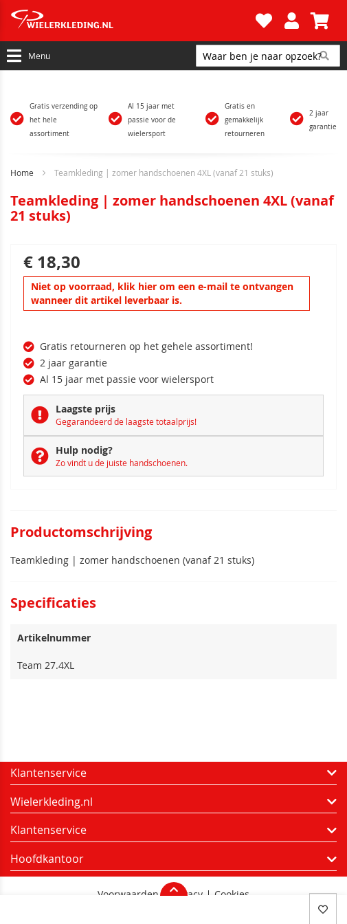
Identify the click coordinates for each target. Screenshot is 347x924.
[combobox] (268, 56)
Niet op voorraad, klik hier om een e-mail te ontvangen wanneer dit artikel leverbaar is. (162, 293)
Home (22, 172)
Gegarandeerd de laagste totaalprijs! (126, 421)
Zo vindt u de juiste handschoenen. (122, 462)
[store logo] (131, 21)
